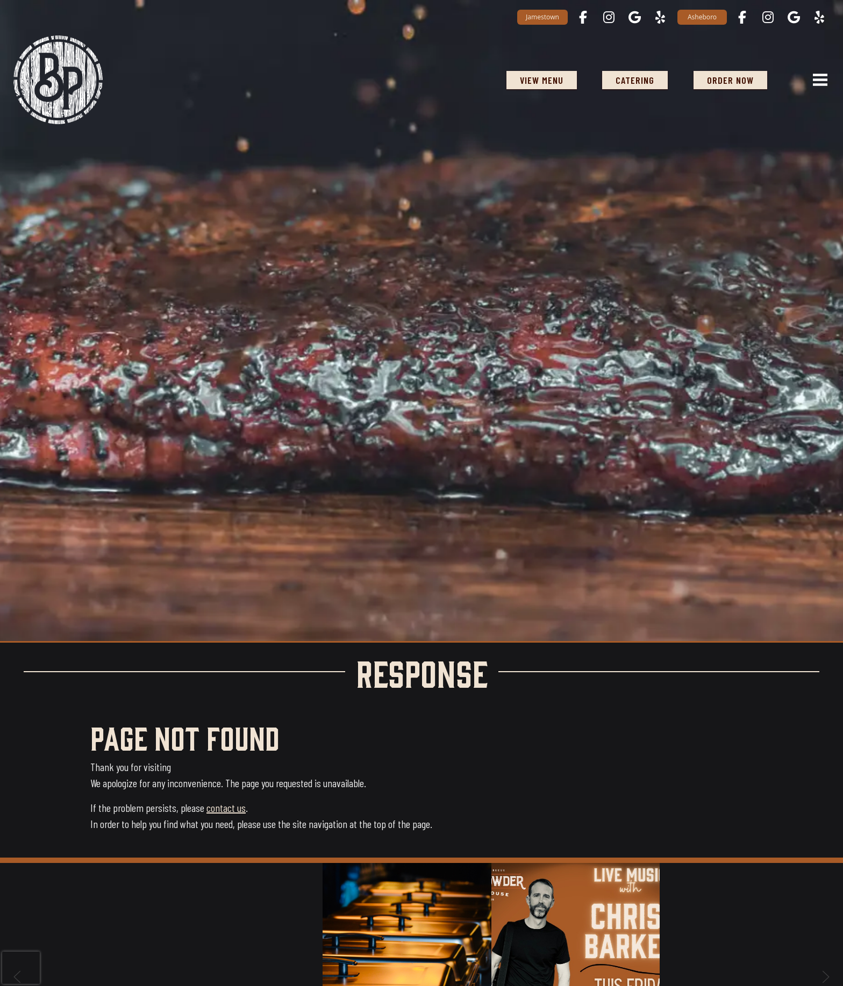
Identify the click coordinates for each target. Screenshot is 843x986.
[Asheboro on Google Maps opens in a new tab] (793, 17)
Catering (635, 80)
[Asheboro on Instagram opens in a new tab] (767, 17)
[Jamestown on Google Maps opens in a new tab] (634, 17)
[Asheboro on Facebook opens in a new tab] (742, 17)
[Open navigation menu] (815, 80)
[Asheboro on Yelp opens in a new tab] (819, 17)
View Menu (541, 80)
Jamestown (542, 16)
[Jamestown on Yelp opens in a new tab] (660, 17)
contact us (226, 807)
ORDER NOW (730, 80)
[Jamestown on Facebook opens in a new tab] (583, 17)
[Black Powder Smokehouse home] (58, 80)
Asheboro (702, 16)
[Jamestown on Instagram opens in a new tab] (608, 17)
